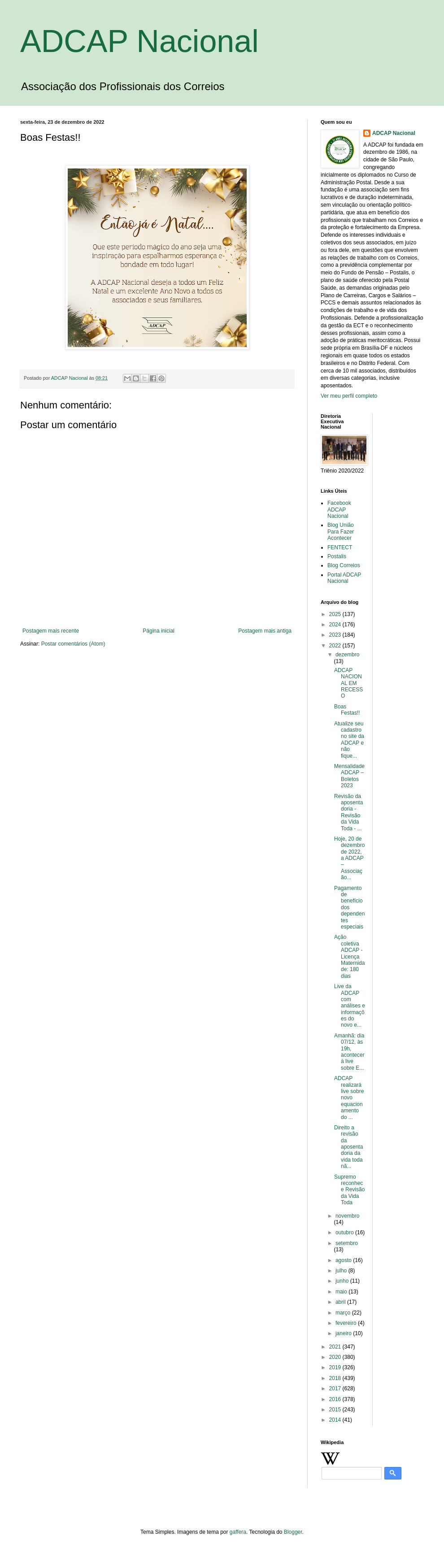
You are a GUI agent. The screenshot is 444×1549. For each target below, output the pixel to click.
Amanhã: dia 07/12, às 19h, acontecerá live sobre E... (349, 1052)
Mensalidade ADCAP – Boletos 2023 (349, 776)
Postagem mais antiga (265, 631)
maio (341, 1292)
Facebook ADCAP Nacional (339, 509)
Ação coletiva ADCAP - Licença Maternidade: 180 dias (349, 956)
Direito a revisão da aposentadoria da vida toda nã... (348, 1146)
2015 (336, 1409)
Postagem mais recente (50, 631)
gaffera (238, 1532)
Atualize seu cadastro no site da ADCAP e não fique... (349, 739)
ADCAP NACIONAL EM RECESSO (348, 683)
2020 (336, 1357)
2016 (336, 1399)
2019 (336, 1367)
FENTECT (339, 547)
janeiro (344, 1333)
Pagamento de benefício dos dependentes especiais (349, 907)
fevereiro (346, 1323)
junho (342, 1281)
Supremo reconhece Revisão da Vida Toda (349, 1190)
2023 (336, 635)
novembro (347, 1216)
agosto (344, 1260)
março (343, 1313)
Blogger (293, 1532)
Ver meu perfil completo (349, 396)
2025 (336, 614)
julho (341, 1270)
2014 (336, 1420)
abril (341, 1302)
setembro (346, 1243)
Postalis (336, 556)
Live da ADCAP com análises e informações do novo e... (349, 1005)
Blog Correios (343, 565)
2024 (336, 624)
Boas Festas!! (347, 709)
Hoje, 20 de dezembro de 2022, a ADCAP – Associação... (349, 858)
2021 (336, 1347)
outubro (345, 1232)
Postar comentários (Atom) (73, 644)
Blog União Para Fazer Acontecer (340, 531)
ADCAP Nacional (139, 41)
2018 (336, 1378)
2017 (336, 1388)
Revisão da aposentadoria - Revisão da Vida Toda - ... (348, 812)
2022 (336, 645)
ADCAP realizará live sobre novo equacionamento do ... (349, 1097)
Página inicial (158, 631)
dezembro (347, 654)
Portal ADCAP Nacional (344, 578)
